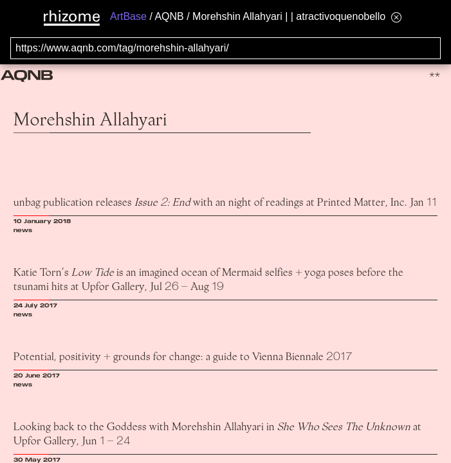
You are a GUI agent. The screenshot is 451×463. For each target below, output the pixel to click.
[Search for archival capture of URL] (225, 48)
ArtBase (128, 16)
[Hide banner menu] (396, 17)
